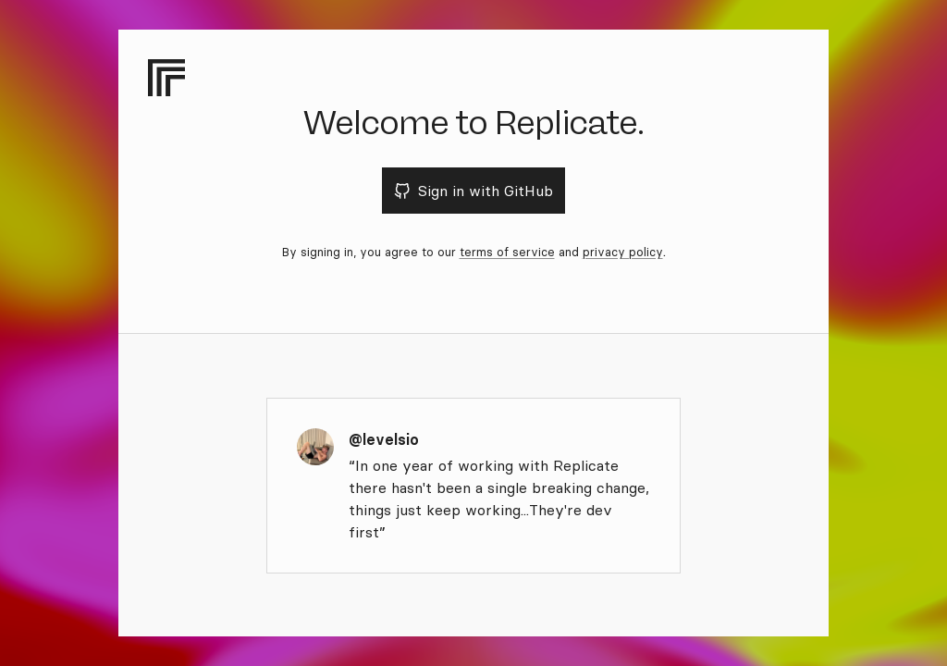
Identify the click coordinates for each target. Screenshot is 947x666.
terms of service (507, 251)
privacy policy (623, 251)
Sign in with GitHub (474, 190)
